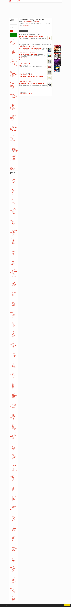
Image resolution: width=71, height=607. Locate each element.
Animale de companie (12, 55)
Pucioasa (13, 325)
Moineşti (13, 215)
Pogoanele (13, 270)
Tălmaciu (13, 522)
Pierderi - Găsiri (12, 136)
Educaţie (11, 92)
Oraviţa (13, 286)
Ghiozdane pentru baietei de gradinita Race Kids (31, 36)
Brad (12, 376)
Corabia (13, 469)
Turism (11, 166)
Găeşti (13, 323)
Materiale (11, 124)
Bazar (11, 72)
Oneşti (13, 216)
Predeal (13, 257)
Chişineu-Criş (14, 190)
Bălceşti (13, 578)
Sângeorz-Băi (14, 236)
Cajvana (13, 526)
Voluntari (13, 416)
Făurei (13, 249)
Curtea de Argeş (13, 204)
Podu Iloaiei (14, 404)
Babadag (13, 568)
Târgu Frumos (14, 405)
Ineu (12, 192)
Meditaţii (13, 158)
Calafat (13, 333)
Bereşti (13, 339)
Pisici (12, 60)
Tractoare (13, 45)
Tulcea (11, 567)
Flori (12, 138)
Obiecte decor (14, 74)
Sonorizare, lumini (15, 154)
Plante (11, 137)
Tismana (13, 358)
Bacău (11, 210)
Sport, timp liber (12, 162)
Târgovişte (13, 327)
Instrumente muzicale (12, 120)
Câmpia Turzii (14, 291)
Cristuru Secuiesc (13, 366)
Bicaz (12, 460)
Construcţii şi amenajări (12, 88)
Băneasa (13, 298)
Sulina (13, 571)
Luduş (13, 446)
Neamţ (11, 459)
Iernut (13, 445)
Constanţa (11, 297)
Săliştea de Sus (14, 424)
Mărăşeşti (13, 598)
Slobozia (13, 396)
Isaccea (13, 569)
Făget (13, 558)
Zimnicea (13, 552)
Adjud (13, 596)
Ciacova (13, 556)
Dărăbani (13, 241)
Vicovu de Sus (14, 543)
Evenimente (12, 100)
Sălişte (13, 520)
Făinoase (13, 52)
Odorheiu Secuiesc (13, 370)
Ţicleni (13, 357)
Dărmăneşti (14, 214)
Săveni (13, 244)
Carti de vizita (22, 71)
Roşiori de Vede (14, 548)
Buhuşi (13, 212)
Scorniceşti (13, 474)
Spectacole (13, 106)
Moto (11, 129)
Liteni (13, 535)
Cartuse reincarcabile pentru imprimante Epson (31, 76)
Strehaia (13, 441)
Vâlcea (30, 52)
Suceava (11, 523)
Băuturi (11, 71)
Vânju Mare (14, 443)
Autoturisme (14, 63)
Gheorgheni (14, 367)
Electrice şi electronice (12, 94)
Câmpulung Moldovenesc (14, 528)
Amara (13, 392)
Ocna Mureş (14, 183)
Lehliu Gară (14, 276)
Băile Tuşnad (14, 362)
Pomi (12, 139)
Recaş (13, 562)
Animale (13, 43)
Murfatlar (13, 306)
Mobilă (11, 128)
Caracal (13, 468)
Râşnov (13, 259)
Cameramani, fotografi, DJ (16, 151)
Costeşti (13, 202)
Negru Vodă (14, 308)
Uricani (13, 388)
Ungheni (13, 458)
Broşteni (13, 525)
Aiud (12, 177)
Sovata (13, 455)
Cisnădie (13, 512)
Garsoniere (14, 114)
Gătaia (13, 559)
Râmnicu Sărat (14, 271)
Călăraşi (11, 272)
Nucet (13, 224)
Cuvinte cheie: (12, 22)
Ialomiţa (11, 390)
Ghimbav (13, 256)
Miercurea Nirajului (13, 448)
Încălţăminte (12, 117)
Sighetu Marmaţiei (13, 427)
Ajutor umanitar (12, 48)
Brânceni (13, 547)
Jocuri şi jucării (12, 121)
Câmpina (13, 484)
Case (12, 113)
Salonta (13, 228)
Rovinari (13, 353)
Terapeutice (14, 159)
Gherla (13, 294)
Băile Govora (14, 576)
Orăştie (13, 384)
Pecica (13, 197)
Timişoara (13, 566)
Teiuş (13, 185)
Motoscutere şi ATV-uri (14, 132)
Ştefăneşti (13, 208)
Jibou (12, 497)
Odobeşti (13, 599)
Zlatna (13, 187)
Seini (12, 425)
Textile (11, 164)
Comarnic (13, 485)
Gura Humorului (14, 533)
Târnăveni (13, 457)
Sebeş (13, 184)
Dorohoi (13, 242)
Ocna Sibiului (14, 519)
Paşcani (13, 403)
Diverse (11, 89)
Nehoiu (13, 267)
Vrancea (11, 594)
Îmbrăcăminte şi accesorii (12, 109)
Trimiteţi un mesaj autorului (23, 31)
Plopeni (13, 488)
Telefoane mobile (13, 98)
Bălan (13, 363)
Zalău (13, 500)
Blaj (12, 180)
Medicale (11, 125)
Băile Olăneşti (14, 577)
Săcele (13, 261)
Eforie (13, 302)
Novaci (13, 352)
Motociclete (14, 130)
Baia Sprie (13, 419)
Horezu (13, 583)
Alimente (11, 49)
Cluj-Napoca (14, 292)
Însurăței (13, 251)
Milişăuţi (13, 536)
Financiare (13, 156)
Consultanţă (14, 144)
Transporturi (12, 165)
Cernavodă (14, 300)
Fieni (12, 322)
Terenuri (13, 116)
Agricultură (12, 42)
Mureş (11, 444)
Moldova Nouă (14, 285)
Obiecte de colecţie (13, 133)
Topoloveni (14, 209)
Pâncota (13, 195)
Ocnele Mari (14, 584)
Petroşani (13, 386)
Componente (14, 78)
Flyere (20, 65)
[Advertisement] (35, 11)
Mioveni (13, 205)
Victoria (13, 262)
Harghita (11, 361)
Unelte (11, 167)
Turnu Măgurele (13, 550)
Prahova (37, 21)
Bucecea (13, 240)
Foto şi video (12, 107)
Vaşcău (13, 231)
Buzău (11, 265)
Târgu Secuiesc (14, 320)
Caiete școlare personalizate (26, 43)
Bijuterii (11, 76)
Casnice (13, 143)
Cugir (13, 182)
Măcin (13, 570)
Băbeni (33, 52)
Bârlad (13, 589)
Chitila (13, 409)
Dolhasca (13, 529)
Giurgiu (11, 344)
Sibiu (11, 509)
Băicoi (13, 478)
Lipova (13, 193)
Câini (12, 56)
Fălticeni (13, 530)
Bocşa (13, 283)
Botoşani (11, 238)
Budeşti (13, 273)
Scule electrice (14, 96)
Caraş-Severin (12, 278)
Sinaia (13, 489)
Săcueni (13, 226)
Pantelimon (14, 413)
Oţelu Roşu (13, 287)
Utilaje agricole (14, 46)
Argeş (11, 200)
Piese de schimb (13, 68)
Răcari (13, 326)
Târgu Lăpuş (14, 429)
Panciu (13, 600)
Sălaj (10, 495)
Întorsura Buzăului (13, 316)
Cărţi (10, 82)
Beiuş (13, 222)
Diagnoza (13, 66)
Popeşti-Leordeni (13, 415)
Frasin (13, 531)
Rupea (13, 260)
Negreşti (13, 592)
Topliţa (13, 372)
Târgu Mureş (14, 456)
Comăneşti (13, 213)
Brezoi (13, 580)
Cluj (10, 290)
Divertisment (12, 91)
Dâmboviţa (12, 321)
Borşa (13, 420)
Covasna (11, 312)
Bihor (11, 220)
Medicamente (14, 127)
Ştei (12, 229)
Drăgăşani (13, 582)
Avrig (12, 511)
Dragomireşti (14, 423)
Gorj (10, 348)
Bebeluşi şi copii (12, 75)
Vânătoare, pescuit (13, 168)
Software (13, 81)
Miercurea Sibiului (13, 518)
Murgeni (13, 591)
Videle (13, 551)
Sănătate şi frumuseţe (12, 161)
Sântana (13, 198)
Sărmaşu (13, 453)
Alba (10, 174)
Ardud (13, 502)
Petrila (13, 385)
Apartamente (14, 111)
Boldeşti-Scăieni (13, 480)
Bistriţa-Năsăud (12, 232)
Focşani (13, 597)
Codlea (13, 254)
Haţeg (13, 380)
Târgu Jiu (13, 356)
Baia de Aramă (14, 437)
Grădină (13, 44)
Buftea (32, 46)
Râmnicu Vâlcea (13, 587)
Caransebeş (14, 284)
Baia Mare (13, 418)
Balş (12, 467)
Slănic (13, 490)
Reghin (13, 449)
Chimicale (11, 85)
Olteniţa (13, 277)
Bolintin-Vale (14, 345)
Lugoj (13, 561)
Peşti (12, 59)
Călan (13, 377)
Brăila (11, 246)
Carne (13, 50)
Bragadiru (13, 407)
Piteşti (13, 206)
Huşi (12, 590)
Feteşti (13, 394)
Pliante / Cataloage (24, 59)
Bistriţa (13, 234)
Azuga (13, 477)
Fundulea (13, 275)
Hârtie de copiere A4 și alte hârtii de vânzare (30, 48)
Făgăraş (13, 255)
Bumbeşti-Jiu (14, 349)
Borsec (13, 364)
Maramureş (12, 417)
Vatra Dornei (14, 542)
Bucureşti (30, 57)
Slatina (13, 475)
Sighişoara (13, 454)
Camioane (13, 64)
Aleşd (13, 221)
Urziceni (13, 398)
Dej (12, 293)
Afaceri (11, 41)
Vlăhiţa (13, 373)
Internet (13, 80)
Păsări (13, 57)
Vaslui (11, 588)
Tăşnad (13, 508)
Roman (13, 463)
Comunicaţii (12, 86)
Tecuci (13, 343)
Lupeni (13, 383)
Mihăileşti (13, 347)
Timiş (30, 81)
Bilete (13, 101)
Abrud (13, 175)
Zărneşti (13, 263)
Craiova (13, 334)
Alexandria (14, 546)
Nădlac (13, 194)
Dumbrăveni (14, 515)
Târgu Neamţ (14, 465)
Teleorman (12, 545)
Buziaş (13, 555)
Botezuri (13, 103)
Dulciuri (13, 51)
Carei (12, 504)
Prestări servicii (12, 140)
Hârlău (13, 400)
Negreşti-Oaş (14, 506)
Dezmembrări (14, 65)
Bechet (13, 332)
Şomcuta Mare (14, 428)
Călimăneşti (14, 581)
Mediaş (13, 516)
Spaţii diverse (14, 115)
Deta (12, 557)
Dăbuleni (13, 335)
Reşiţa (13, 288)
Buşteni (13, 482)
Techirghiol (14, 311)
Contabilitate (14, 146)
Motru (13, 351)
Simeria (13, 387)
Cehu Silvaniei (14, 496)
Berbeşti (13, 579)
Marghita (13, 223)
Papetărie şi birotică (28, 21)
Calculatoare (12, 77)
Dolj (10, 329)
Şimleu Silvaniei (13, 499)
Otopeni (13, 412)
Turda (13, 296)
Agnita (13, 510)
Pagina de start (30, 602)
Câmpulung (14, 201)
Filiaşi (13, 336)
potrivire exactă (13, 28)
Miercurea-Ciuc (14, 368)
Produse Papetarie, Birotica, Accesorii (28, 90)
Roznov (13, 464)
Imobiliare (11, 110)
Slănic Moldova (14, 218)
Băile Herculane (13, 282)
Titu (12, 328)
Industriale (12, 118)
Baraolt (13, 313)
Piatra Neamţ (14, 461)
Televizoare (14, 99)
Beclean (13, 233)
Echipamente (14, 126)
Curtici (13, 191)
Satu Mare (31, 41)
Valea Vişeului (14, 434)
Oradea (13, 225)
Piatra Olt (13, 471)
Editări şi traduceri (13, 148)
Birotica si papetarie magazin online (28, 54)
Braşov (11, 252)
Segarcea (13, 337)
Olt (10, 466)
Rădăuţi (13, 537)
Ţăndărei (13, 397)
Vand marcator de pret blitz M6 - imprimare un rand (32, 83)
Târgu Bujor (14, 342)
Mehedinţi (11, 436)
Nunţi (13, 105)
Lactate (13, 53)
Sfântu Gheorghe (13, 318)
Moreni (13, 324)
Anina (13, 280)
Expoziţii (13, 104)
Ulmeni (13, 433)
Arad (10, 188)
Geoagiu (13, 379)
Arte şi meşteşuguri (13, 61)
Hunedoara (12, 374)
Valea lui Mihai (14, 230)
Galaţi (11, 338)
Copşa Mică (14, 513)
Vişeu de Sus (14, 435)
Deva (12, 378)
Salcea (13, 538)
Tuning (13, 70)
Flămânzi (13, 243)
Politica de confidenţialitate (39, 602)
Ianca (13, 250)
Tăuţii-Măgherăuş (14, 431)
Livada (13, 505)
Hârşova (13, 303)
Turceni (13, 359)
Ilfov (29, 46)
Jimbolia (13, 560)
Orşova (13, 440)
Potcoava (13, 472)
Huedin (13, 295)
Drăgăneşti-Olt (14, 470)
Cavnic (13, 421)
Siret (12, 539)
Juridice (13, 157)
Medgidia (13, 305)
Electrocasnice (14, 95)
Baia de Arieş (14, 179)
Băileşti (13, 331)
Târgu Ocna (14, 219)
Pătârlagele (14, 269)
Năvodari (13, 307)
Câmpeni (13, 181)
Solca (12, 540)
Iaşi (10, 399)
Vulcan (13, 389)
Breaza (13, 481)
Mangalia (13, 304)
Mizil (12, 486)
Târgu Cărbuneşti (14, 355)
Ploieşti (13, 487)
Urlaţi (13, 491)
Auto (10, 62)
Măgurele (13, 410)
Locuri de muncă (13, 122)
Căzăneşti (13, 393)
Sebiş (12, 199)
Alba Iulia (13, 178)
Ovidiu (13, 310)
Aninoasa (13, 375)
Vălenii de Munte (13, 493)
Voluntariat (12, 169)
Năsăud (13, 235)
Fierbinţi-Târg (14, 395)
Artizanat (13, 73)
